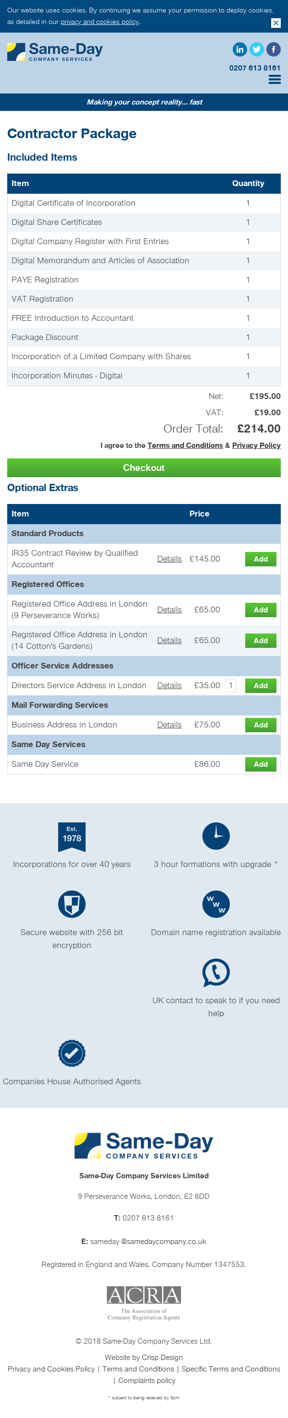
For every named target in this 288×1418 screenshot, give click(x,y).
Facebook (273, 49)
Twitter (257, 49)
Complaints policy (146, 1381)
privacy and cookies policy (100, 21)
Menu (275, 79)
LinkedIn (240, 49)
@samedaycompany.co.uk (163, 1242)
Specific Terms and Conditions (231, 1369)
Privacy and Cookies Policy (52, 1369)
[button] (144, 467)
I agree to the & (190, 445)
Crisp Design (162, 1358)
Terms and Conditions (185, 445)
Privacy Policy (256, 445)
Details (169, 559)
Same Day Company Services (55, 51)
